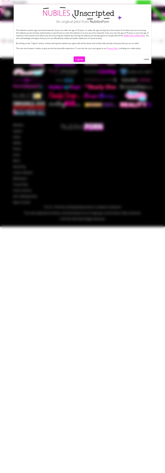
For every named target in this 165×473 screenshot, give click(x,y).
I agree (79, 59)
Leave (146, 59)
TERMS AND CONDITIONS (134, 35)
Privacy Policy (112, 48)
